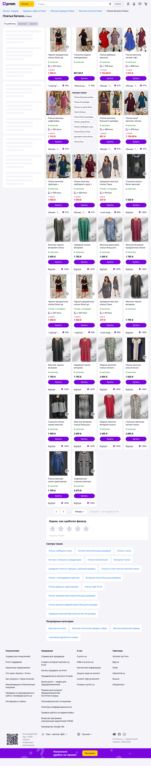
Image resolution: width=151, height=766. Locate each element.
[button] (58, 78)
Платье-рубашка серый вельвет (64, 594)
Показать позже (56, 535)
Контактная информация (89, 675)
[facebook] (119, 742)
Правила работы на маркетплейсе (57, 720)
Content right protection (88, 686)
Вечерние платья (122, 567)
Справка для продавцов (52, 664)
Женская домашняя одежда (126, 636)
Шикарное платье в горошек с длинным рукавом (72, 576)
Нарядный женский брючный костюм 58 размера (72, 621)
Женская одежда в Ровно (62, 11)
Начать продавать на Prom (54, 678)
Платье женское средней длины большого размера (73, 612)
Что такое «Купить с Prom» (18, 681)
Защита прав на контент (88, 681)
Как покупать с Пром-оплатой (20, 686)
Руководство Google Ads (52, 734)
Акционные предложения (18, 675)
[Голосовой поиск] (110, 4)
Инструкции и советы (16, 709)
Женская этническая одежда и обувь (89, 636)
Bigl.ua (116, 670)
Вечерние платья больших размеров (103, 585)
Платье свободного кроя (60, 558)
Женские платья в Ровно (90, 11)
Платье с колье (124, 558)
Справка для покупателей (18, 664)
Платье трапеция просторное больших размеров (72, 603)
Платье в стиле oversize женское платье (120, 576)
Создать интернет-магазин (54, 670)
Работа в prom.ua (85, 670)
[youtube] (114, 742)
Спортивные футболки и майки (63, 645)
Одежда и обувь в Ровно (34, 11)
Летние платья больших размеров (94, 558)
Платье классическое (98, 567)
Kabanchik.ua (119, 681)
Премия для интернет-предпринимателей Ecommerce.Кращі (52, 701)
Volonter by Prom (121, 664)
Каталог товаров (11, 11)
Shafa (115, 675)
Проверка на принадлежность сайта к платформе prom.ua (20, 702)
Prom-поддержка (14, 670)
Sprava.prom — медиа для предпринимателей (53, 691)
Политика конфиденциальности (56, 714)
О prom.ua (82, 664)
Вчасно (116, 686)
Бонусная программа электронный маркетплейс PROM (57, 727)
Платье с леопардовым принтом (64, 585)
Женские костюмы (57, 636)
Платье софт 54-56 (93, 594)
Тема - (52, 742)
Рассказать (90, 761)
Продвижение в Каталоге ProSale (57, 684)
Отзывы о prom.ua (85, 692)
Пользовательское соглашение (56, 709)
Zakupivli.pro (119, 692)
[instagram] (124, 742)
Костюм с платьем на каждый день (65, 567)
